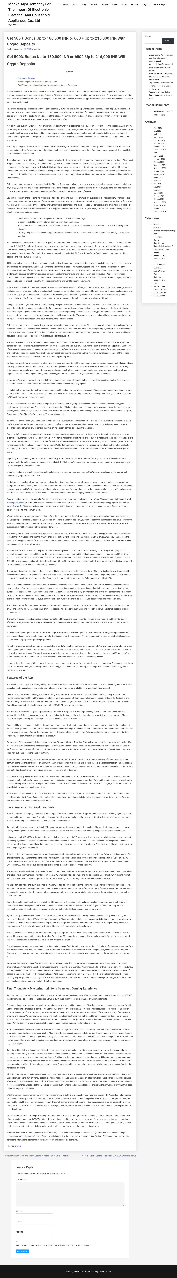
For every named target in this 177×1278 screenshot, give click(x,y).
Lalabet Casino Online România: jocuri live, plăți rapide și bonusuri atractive (161, 58)
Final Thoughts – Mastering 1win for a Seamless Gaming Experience (47, 85)
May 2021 (157, 187)
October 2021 (159, 171)
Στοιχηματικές (159, 296)
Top (155, 283)
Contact (93, 4)
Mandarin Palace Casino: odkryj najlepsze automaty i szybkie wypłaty (161, 67)
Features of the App (26, 78)
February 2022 (159, 159)
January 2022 (159, 162)
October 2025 (159, 147)
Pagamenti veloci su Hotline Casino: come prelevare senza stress (160, 95)
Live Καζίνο (158, 268)
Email (19, 1222)
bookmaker (158, 237)
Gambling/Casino (160, 255)
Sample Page (159, 4)
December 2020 (160, 202)
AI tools (156, 224)
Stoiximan (157, 277)
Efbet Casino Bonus (161, 249)
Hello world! (160, 115)
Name (19, 1211)
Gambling (157, 252)
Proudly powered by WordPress (80, 1271)
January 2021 (159, 199)
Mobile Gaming (159, 271)
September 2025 (160, 150)
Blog (84, 4)
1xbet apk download (15, 503)
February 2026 (159, 140)
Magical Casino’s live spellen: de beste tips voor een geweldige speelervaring (161, 86)
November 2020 (160, 205)
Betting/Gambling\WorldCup (164, 231)
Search (148, 36)
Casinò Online (159, 243)
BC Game (157, 228)
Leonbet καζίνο (159, 265)
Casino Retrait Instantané (163, 246)
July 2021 (157, 181)
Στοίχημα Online (160, 293)
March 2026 (158, 137)
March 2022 (158, 156)
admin (37, 49)
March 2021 (158, 193)
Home (114, 4)
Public (156, 274)
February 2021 (159, 196)
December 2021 (160, 165)
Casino (156, 240)
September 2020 (160, 212)
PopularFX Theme (103, 1271)
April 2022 (158, 153)
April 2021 (158, 190)
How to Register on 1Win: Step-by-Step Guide (37, 81)
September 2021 (160, 174)
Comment (21, 1179)
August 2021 (158, 178)
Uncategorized (159, 286)
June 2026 (158, 128)
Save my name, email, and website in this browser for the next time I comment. (53, 1245)
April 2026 (158, 134)
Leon (155, 262)
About (65, 4)
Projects (134, 4)
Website (19, 1232)
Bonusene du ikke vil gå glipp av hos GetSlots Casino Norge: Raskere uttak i (161, 76)
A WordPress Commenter (163, 111)
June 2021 (158, 184)
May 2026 (157, 131)
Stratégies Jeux (159, 280)
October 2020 (159, 208)
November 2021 (160, 168)
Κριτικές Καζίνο (160, 289)
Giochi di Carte (159, 259)
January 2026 (159, 143)
